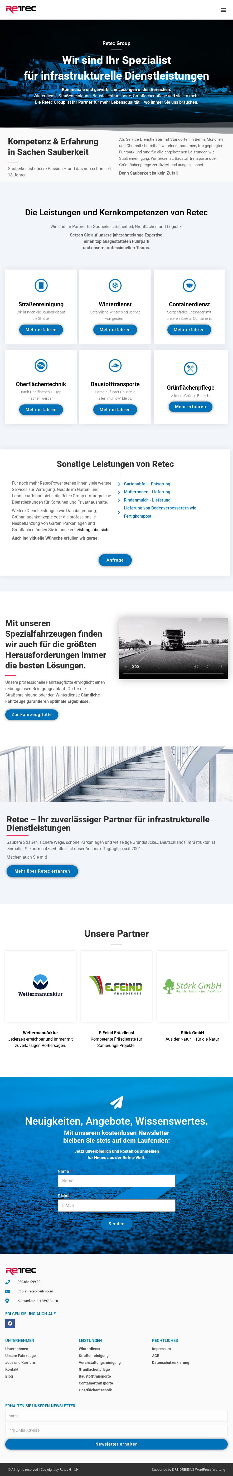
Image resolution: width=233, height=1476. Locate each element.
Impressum (161, 1349)
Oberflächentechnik (95, 1390)
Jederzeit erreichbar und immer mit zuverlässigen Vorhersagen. (40, 1039)
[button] (223, 9)
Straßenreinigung (94, 1356)
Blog (9, 1376)
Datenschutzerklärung (170, 1362)
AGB (155, 1356)
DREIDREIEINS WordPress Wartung (198, 1470)
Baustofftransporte (95, 1376)
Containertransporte (96, 1383)
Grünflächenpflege (94, 1369)
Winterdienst (89, 1349)
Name (64, 1171)
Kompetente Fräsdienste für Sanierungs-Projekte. (116, 1039)
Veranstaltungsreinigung (100, 1362)
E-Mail (64, 1196)
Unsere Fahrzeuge (20, 1356)
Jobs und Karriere (20, 1362)
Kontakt (11, 1369)
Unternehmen (16, 1349)
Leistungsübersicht (92, 529)
